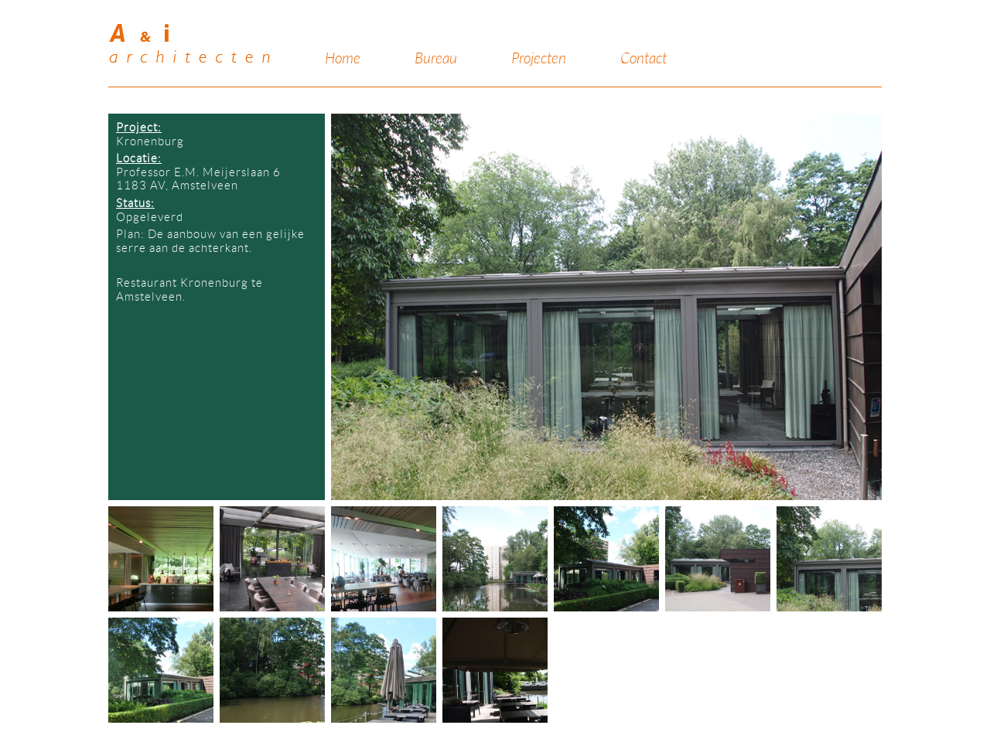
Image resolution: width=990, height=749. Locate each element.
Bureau (436, 58)
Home (342, 58)
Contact (643, 58)
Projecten (538, 58)
